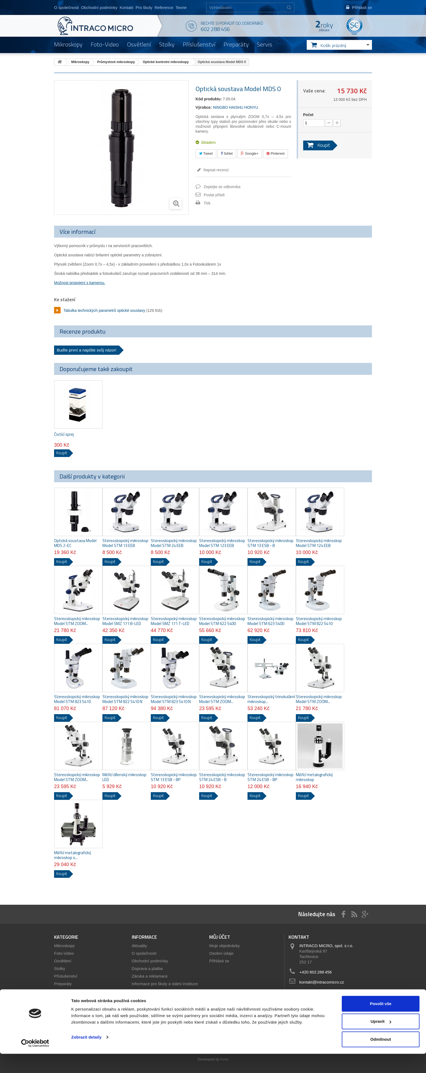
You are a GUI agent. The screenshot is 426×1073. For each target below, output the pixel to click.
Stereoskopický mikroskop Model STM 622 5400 (222, 621)
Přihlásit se (219, 961)
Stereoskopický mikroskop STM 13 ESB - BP (174, 777)
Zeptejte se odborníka (222, 187)
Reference (164, 7)
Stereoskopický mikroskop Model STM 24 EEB (174, 543)
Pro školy (144, 7)
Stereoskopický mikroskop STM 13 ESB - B (270, 543)
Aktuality (139, 945)
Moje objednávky (224, 945)
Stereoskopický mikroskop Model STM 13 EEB (125, 543)
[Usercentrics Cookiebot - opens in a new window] (35, 1062)
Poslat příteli (214, 195)
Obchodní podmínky (99, 7)
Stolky (167, 44)
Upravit (381, 1040)
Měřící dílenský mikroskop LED (124, 777)
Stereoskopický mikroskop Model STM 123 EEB (222, 543)
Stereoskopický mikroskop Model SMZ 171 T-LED (174, 621)
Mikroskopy (68, 44)
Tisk (207, 203)
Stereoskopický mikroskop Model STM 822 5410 (319, 621)
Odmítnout (380, 1058)
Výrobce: (204, 107)
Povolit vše (380, 1023)
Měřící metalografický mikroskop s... (72, 855)
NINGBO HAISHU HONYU (235, 107)
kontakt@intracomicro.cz (321, 982)
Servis (264, 44)
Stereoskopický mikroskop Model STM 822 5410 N (125, 699)
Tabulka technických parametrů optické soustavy (104, 310)
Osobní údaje (221, 953)
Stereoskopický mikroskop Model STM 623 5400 (270, 621)
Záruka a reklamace (150, 976)
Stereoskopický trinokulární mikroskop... (271, 699)
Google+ (249, 153)
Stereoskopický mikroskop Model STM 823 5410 (77, 699)
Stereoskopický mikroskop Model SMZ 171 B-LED (125, 621)
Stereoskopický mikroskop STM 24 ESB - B (222, 777)
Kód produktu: (209, 99)
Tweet (206, 153)
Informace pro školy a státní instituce (165, 983)
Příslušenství (199, 44)
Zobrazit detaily (86, 1056)
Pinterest (275, 153)
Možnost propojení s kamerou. (79, 283)
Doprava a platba (147, 968)
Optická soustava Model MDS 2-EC (75, 543)
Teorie (181, 7)
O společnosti (66, 7)
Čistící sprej (64, 434)
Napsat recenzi (215, 170)
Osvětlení (139, 44)
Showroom (141, 991)
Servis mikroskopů (148, 999)
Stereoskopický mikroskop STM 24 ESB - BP (270, 777)
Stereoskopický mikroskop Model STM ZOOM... (77, 621)
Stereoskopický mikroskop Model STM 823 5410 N (174, 699)
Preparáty (236, 44)
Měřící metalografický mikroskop (314, 777)
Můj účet (219, 937)
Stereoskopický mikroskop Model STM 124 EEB (319, 543)
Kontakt (126, 7)
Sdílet (227, 153)
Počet (308, 115)
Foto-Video (105, 44)
